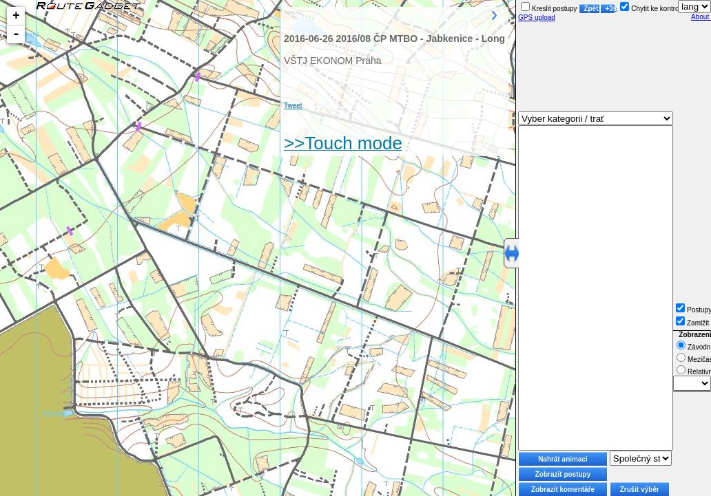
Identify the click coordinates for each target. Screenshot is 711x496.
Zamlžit (692, 323)
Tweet (293, 105)
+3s (610, 8)
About (701, 17)
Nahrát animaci (563, 459)
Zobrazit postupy (563, 474)
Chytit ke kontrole (652, 8)
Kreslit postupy (549, 8)
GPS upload (536, 17)
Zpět (591, 8)
